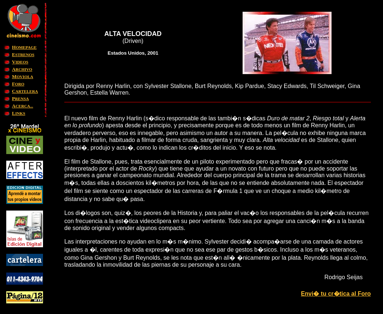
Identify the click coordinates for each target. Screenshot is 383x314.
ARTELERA (25, 91)
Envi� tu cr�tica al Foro (336, 294)
